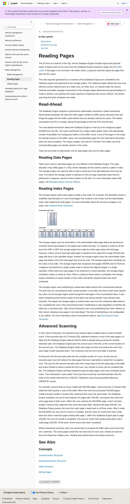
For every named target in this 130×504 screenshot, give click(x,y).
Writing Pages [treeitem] (12, 84)
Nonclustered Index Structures (52, 461)
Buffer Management (85, 24)
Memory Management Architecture (59, 24)
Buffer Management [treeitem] (15, 74)
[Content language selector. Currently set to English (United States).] (14, 493)
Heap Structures (46, 466)
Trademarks (106, 499)
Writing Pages (45, 472)
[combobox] (17, 27)
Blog (34, 499)
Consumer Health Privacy (73, 499)
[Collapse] (31, 22)
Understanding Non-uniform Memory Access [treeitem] (16, 97)
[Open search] (117, 3)
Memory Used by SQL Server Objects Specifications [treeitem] (16, 63)
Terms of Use (93, 499)
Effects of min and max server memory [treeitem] (17, 56)
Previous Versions (22, 499)
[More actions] (124, 24)
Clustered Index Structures (61, 206)
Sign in (124, 3)
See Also (44, 48)
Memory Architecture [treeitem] (13, 40)
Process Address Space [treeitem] (14, 45)
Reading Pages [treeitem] (13, 79)
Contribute (45, 499)
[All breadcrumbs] (41, 24)
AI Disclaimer (7, 499)
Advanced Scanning (49, 45)
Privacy (55, 499)
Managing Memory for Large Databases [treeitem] (16, 90)
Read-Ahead (46, 41)
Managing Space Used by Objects (64, 182)
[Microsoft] (4, 3)
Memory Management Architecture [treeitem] (13, 34)
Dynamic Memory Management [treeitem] (17, 50)
